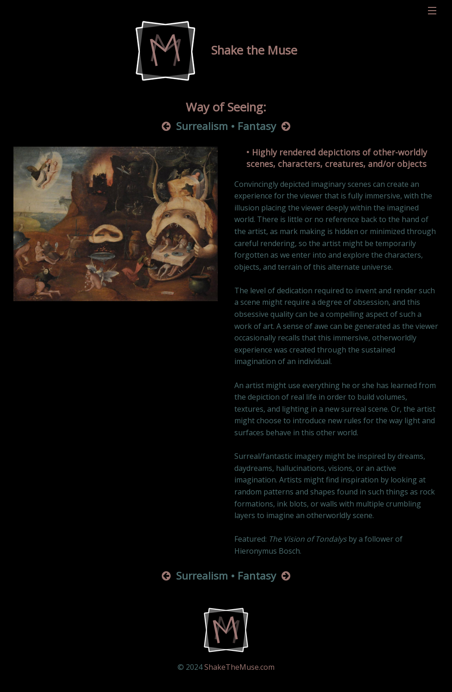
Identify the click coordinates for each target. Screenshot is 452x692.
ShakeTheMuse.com (239, 667)
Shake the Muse (254, 50)
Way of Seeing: (226, 107)
